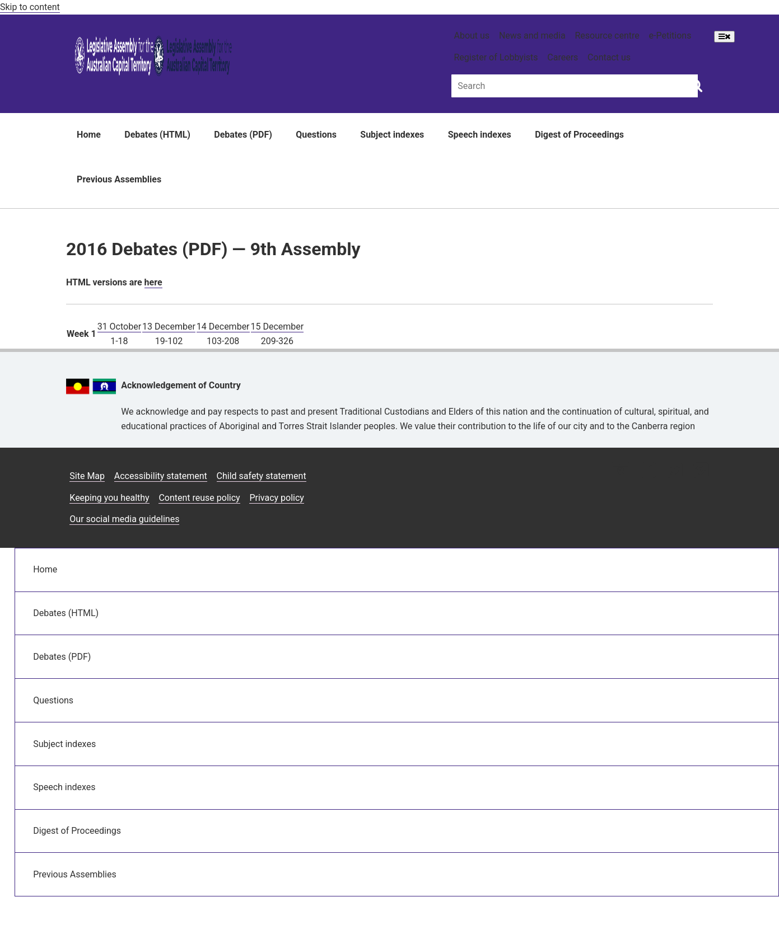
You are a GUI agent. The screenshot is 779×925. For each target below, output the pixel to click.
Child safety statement (261, 476)
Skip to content (30, 7)
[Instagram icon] (620, 471)
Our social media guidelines (124, 519)
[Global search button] (695, 85)
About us (471, 35)
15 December (277, 326)
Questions (316, 134)
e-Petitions (670, 35)
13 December (168, 326)
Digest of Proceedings (579, 134)
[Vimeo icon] (700, 471)
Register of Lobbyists (496, 57)
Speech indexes (479, 134)
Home (89, 134)
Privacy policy (276, 497)
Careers (562, 57)
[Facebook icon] (648, 471)
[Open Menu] (724, 37)
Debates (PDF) (243, 134)
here (153, 282)
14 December (223, 326)
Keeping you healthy (109, 497)
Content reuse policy (199, 497)
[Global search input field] (574, 85)
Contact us (609, 57)
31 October (119, 326)
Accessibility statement (160, 476)
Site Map (87, 476)
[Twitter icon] (674, 471)
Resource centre (607, 35)
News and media (532, 35)
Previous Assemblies (119, 179)
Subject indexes (392, 134)
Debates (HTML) (157, 134)
